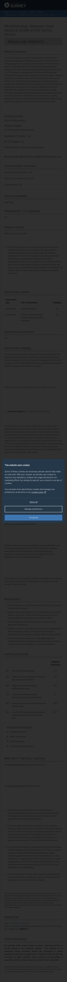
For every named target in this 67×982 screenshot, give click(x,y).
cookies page (38, 492)
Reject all (33, 502)
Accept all (33, 517)
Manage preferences (33, 509)
